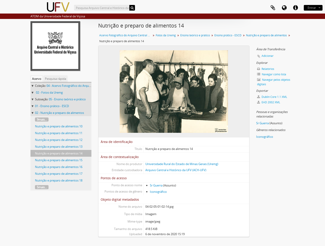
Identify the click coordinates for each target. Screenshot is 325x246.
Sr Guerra (156, 185)
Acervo (36, 79)
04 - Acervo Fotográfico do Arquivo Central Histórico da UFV (86, 86)
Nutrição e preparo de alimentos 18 (58, 180)
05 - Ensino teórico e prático (67, 99)
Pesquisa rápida (55, 79)
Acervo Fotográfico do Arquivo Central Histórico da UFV (125, 35)
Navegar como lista (271, 74)
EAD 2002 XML (268, 102)
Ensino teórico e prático (195, 35)
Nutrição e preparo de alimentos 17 (58, 174)
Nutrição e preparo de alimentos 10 (58, 126)
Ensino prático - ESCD (227, 35)
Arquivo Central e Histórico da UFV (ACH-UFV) (175, 170)
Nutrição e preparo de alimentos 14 (58, 153)
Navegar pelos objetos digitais (273, 82)
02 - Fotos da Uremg (49, 92)
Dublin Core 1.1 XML (272, 97)
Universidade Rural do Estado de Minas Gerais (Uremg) (181, 164)
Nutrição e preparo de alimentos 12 (58, 140)
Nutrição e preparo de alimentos (266, 35)
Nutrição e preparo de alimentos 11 (58, 133)
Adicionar (268, 56)
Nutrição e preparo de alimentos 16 (58, 167)
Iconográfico (158, 192)
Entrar (312, 8)
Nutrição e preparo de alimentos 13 (58, 147)
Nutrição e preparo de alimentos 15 (58, 160)
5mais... (42, 187)
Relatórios (265, 69)
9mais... (42, 119)
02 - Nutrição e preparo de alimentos (59, 113)
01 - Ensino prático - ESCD (52, 106)
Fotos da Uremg (166, 35)
